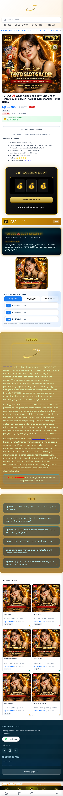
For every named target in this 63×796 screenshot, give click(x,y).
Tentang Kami (7, 761)
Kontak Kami (7, 765)
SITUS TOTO (37, 25)
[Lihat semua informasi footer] (31, 772)
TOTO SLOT (51, 25)
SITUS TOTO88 (21, 25)
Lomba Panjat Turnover (31, 298)
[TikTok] (16, 750)
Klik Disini (27, 160)
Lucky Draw (13, 298)
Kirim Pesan (10, 739)
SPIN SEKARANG (31, 199)
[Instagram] (10, 750)
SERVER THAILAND (51, 30)
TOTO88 (7, 25)
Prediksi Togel (50, 298)
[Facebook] (4, 750)
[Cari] (5, 19)
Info (56, 221)
